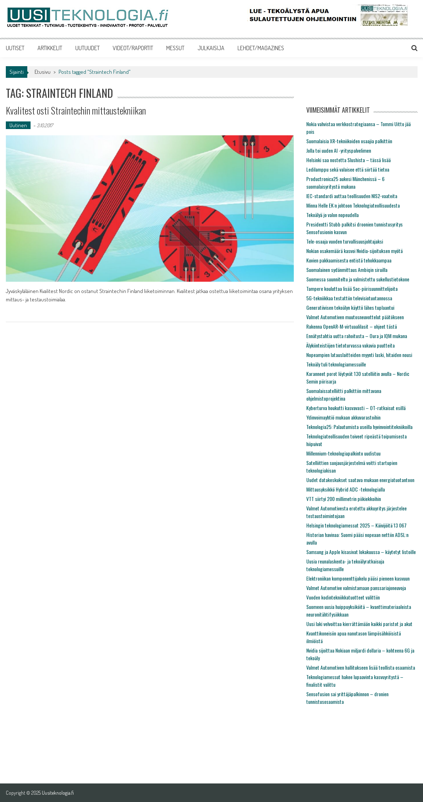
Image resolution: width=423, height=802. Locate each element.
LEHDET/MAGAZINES (261, 48)
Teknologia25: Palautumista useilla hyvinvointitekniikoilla (359, 426)
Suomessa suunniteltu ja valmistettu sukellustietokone (357, 279)
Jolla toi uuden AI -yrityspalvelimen (338, 150)
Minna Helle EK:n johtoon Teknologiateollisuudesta (353, 205)
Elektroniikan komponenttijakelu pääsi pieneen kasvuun (358, 578)
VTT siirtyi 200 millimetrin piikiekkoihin (343, 498)
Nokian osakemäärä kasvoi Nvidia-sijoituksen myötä (354, 250)
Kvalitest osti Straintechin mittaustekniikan (76, 110)
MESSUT (175, 48)
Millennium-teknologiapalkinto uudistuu (343, 453)
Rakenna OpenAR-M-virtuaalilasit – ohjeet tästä (351, 326)
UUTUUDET (87, 48)
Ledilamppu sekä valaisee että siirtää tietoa (347, 169)
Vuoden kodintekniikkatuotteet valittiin (343, 597)
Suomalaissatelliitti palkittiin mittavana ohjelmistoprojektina (343, 394)
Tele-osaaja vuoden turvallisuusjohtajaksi (344, 241)
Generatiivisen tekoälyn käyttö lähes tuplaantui (350, 307)
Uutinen (18, 125)
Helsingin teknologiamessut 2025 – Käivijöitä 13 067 (356, 525)
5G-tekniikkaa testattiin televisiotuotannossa (349, 298)
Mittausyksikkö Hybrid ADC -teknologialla (345, 489)
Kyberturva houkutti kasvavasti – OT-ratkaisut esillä (356, 408)
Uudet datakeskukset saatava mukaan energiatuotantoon (360, 480)
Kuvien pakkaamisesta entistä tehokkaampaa (348, 260)
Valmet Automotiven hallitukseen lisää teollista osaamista (360, 667)
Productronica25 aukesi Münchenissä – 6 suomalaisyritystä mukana (345, 182)
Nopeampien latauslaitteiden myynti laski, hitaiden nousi (359, 354)
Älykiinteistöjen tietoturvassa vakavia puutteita (350, 345)
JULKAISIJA (210, 48)
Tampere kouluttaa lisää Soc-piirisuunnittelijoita (352, 288)
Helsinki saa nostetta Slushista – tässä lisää (348, 160)
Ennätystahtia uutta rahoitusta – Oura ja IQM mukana (356, 336)
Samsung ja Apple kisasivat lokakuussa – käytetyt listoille (361, 552)
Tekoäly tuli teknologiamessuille (336, 364)
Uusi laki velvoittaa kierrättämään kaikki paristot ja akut (359, 623)
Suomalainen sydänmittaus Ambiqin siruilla (346, 269)
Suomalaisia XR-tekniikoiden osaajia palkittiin (349, 141)
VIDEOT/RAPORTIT (133, 48)
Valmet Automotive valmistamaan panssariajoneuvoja (356, 588)
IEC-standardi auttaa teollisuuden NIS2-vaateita (351, 196)
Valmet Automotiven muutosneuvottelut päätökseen (355, 317)
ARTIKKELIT (49, 48)
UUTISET (15, 48)
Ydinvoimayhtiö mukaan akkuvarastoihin (343, 417)
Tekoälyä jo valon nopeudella (332, 214)
